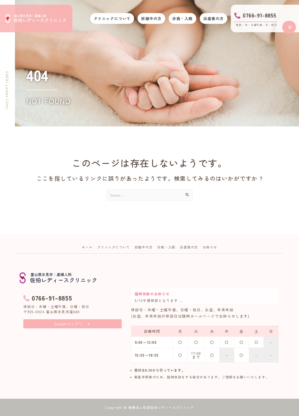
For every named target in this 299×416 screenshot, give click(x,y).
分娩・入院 (179, 18)
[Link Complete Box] (205, 296)
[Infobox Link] (255, 18)
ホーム (80, 246)
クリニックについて (103, 18)
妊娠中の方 (145, 18)
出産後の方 (212, 18)
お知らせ (216, 246)
